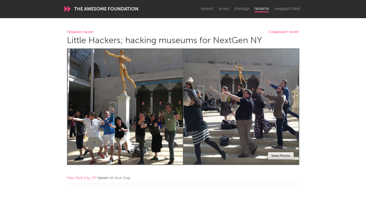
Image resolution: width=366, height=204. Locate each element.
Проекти (261, 9)
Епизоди (242, 9)
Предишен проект (80, 32)
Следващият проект (284, 32)
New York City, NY (82, 178)
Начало (207, 9)
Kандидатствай (287, 9)
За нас (224, 9)
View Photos (280, 156)
